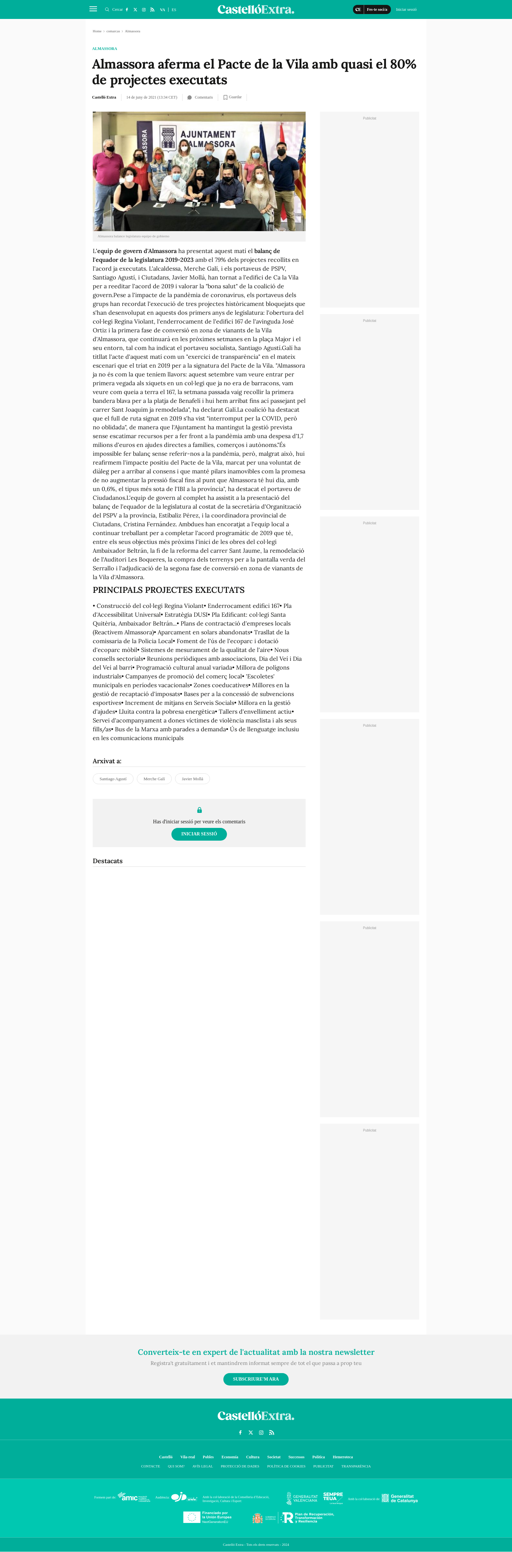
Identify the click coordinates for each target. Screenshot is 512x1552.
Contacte (150, 1466)
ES (174, 10)
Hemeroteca (343, 1457)
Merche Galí (154, 778)
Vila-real (187, 1457)
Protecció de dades (240, 1466)
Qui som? (176, 1466)
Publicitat (323, 1466)
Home (97, 31)
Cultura (253, 1457)
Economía (229, 1457)
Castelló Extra (104, 97)
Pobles (208, 1457)
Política (318, 1457)
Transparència (356, 1466)
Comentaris (200, 97)
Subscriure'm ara (256, 1379)
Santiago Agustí (113, 778)
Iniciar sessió (199, 833)
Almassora (104, 48)
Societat (273, 1457)
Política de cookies (286, 1466)
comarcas (113, 31)
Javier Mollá (192, 778)
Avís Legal (202, 1466)
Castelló (165, 1457)
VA (162, 10)
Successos (296, 1457)
